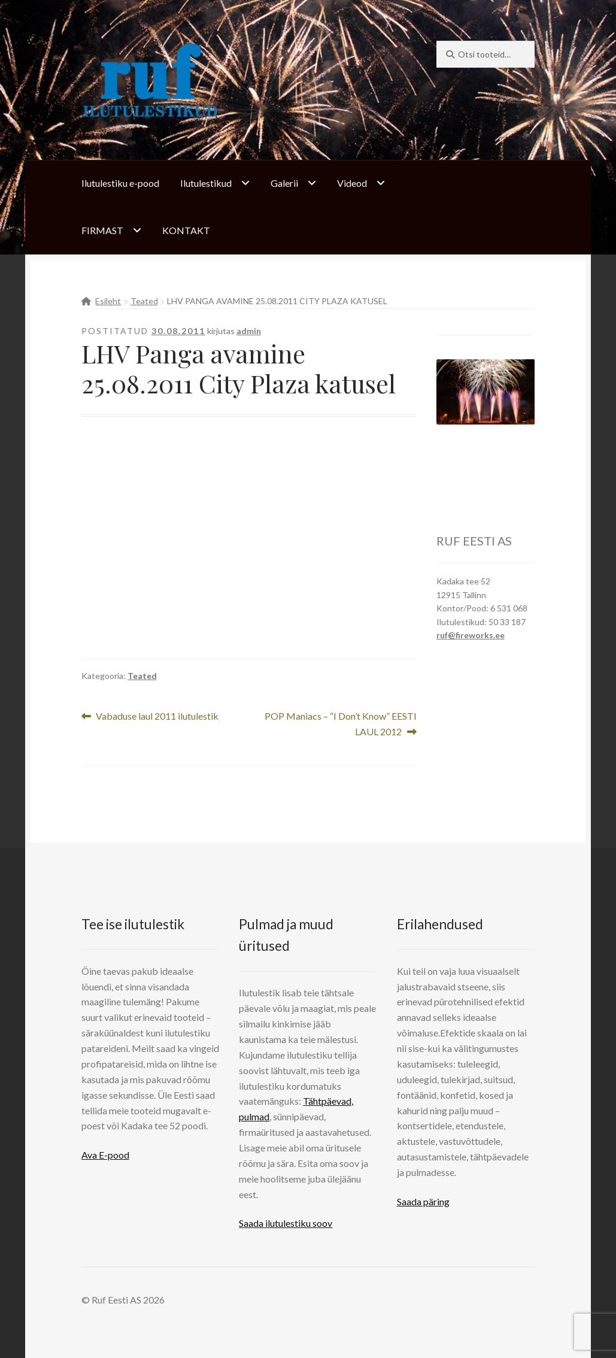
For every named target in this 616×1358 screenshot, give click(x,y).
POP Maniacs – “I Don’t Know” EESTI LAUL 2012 (340, 722)
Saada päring (423, 1201)
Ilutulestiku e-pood (120, 183)
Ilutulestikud (206, 183)
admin (248, 331)
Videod (352, 183)
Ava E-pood (105, 1154)
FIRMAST (102, 230)
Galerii (284, 183)
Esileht (108, 301)
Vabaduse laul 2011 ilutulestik (157, 716)
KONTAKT (186, 230)
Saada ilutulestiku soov (285, 1223)
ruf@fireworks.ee (470, 635)
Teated (144, 301)
